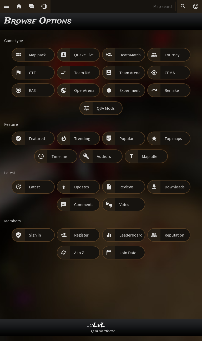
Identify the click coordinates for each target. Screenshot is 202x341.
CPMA (170, 72)
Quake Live (84, 54)
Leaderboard (131, 235)
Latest (34, 186)
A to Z (79, 252)
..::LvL (96, 325)
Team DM (82, 72)
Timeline (59, 156)
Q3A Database (103, 330)
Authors (104, 156)
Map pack (37, 54)
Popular (126, 138)
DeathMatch (130, 54)
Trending (82, 138)
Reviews (126, 186)
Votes (124, 204)
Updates (81, 186)
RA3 (32, 90)
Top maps (173, 138)
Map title (149, 156)
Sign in (35, 235)
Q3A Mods (106, 108)
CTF (32, 72)
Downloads (175, 186)
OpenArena (84, 90)
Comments (83, 204)
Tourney (172, 54)
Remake (172, 90)
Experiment (129, 90)
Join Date (127, 252)
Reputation (174, 235)
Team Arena (129, 72)
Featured (37, 138)
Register (81, 235)
